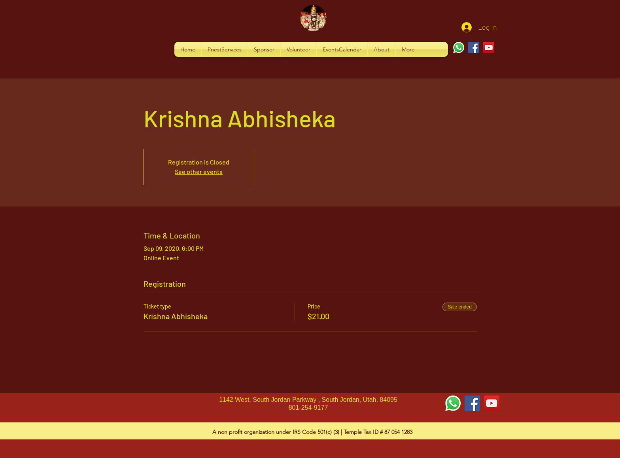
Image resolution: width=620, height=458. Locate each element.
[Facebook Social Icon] (472, 403)
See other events (199, 171)
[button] (225, 49)
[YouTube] (488, 47)
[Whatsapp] (458, 47)
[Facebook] (473, 47)
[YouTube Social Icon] (491, 403)
